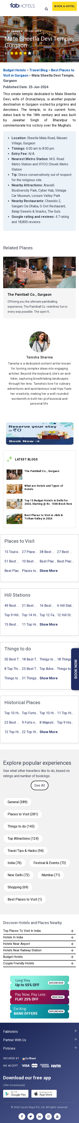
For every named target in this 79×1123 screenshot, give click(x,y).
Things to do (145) (21, 826)
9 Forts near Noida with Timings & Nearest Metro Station (30, 722)
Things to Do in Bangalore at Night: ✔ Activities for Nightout (65, 669)
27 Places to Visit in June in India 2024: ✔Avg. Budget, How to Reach (30, 552)
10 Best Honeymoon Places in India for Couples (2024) (30, 561)
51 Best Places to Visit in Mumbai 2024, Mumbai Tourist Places (12, 561)
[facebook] (22, 1116)
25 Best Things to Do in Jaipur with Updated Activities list (30, 669)
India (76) (14, 863)
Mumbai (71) (51, 875)
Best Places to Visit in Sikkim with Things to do (12, 571)
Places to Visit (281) (23, 814)
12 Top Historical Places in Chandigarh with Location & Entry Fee (12, 732)
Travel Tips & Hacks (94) (26, 851)
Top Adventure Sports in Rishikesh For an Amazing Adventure (48, 669)
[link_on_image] (14, 474)
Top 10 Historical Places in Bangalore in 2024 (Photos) (12, 713)
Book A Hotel (64, 6)
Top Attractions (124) (23, 839)
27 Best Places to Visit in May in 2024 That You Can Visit (65, 552)
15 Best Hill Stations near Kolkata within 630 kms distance (12, 624)
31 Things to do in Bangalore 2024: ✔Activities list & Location (30, 678)
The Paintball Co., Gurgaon (41, 471)
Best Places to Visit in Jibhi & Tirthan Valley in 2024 (48, 561)
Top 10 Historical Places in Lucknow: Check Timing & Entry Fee (48, 713)
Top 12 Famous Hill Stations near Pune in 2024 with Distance (48, 615)
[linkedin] (39, 1116)
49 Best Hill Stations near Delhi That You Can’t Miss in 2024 (12, 606)
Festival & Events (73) (49, 863)
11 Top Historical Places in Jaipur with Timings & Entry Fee (65, 713)
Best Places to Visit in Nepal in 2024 (65, 561)
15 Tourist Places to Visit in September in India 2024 (12, 552)
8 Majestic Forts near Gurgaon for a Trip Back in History (48, 722)
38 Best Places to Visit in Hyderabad (48, 552)
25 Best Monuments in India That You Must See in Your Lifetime (12, 722)
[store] (44, 1094)
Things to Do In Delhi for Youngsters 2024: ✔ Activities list (12, 678)
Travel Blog (38, 70)
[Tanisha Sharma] (39, 357)
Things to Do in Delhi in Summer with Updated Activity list (48, 659)
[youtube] (57, 1116)
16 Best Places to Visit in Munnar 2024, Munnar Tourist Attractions (48, 606)
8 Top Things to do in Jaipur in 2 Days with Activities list (12, 669)
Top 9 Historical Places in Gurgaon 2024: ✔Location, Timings (65, 722)
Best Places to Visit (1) (25, 899)
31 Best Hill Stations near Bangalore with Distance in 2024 (30, 606)
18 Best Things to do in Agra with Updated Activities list (30, 659)
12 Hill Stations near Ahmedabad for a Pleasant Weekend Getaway (65, 615)
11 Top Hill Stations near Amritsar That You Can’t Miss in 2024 (30, 624)
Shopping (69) (18, 887)
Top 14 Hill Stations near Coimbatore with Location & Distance (30, 615)
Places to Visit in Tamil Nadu (30, 571)
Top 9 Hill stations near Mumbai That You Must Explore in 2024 (12, 615)
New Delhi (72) (18, 875)
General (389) (17, 802)
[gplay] (15, 1094)
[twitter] (30, 1116)
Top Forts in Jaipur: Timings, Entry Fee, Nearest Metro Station (30, 713)
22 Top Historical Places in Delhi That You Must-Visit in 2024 (30, 732)
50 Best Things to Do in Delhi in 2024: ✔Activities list (12, 659)
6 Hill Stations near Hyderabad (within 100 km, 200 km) (65, 606)
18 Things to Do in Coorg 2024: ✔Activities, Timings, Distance (65, 659)
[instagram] (48, 1116)
